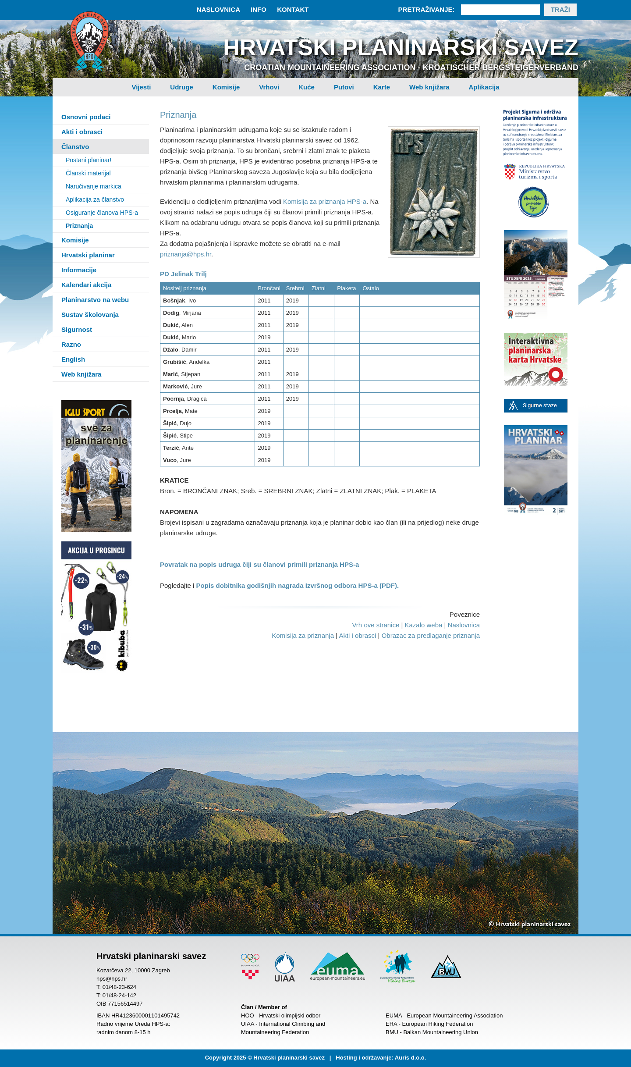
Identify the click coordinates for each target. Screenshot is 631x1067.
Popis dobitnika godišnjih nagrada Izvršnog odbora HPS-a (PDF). (297, 585)
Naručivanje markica (93, 186)
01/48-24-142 (119, 995)
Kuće (306, 87)
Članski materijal (88, 173)
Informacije (78, 270)
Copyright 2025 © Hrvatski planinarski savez (265, 1057)
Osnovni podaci (86, 117)
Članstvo (75, 146)
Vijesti (141, 87)
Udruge (181, 87)
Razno (71, 344)
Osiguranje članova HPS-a (102, 212)
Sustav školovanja (90, 314)
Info (258, 9)
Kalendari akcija (86, 284)
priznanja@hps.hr (185, 254)
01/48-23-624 (119, 987)
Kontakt (292, 9)
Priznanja (79, 225)
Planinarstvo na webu (95, 299)
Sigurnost (76, 329)
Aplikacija (484, 87)
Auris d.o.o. (410, 1057)
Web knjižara (429, 87)
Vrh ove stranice (375, 625)
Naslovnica (218, 9)
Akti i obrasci (82, 131)
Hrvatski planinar (88, 255)
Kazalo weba (423, 625)
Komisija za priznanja (303, 635)
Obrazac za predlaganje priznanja (431, 635)
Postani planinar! (88, 160)
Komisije (226, 87)
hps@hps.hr (111, 978)
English (73, 359)
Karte (381, 87)
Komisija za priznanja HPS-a (324, 201)
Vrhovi (269, 87)
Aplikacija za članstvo (95, 199)
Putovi (344, 87)
